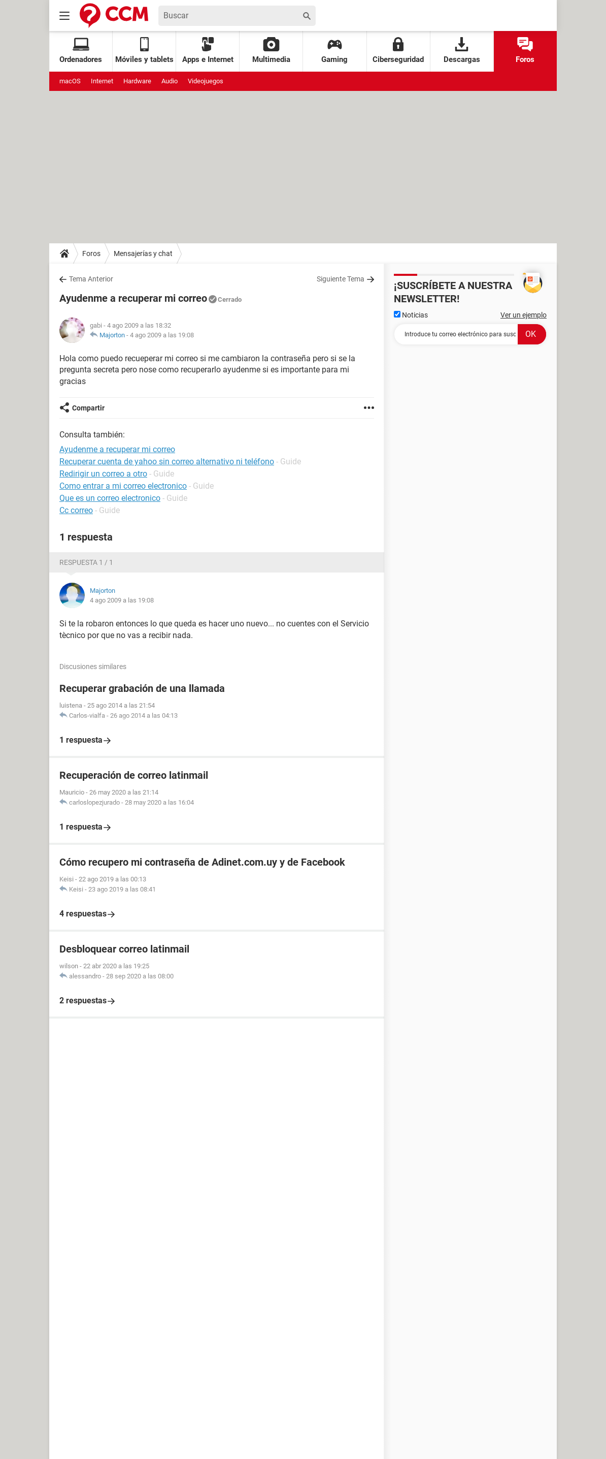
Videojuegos (205, 81)
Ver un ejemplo (523, 315)
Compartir (88, 408)
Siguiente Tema (340, 279)
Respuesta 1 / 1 (86, 562)
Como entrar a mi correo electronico (123, 486)
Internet (102, 81)
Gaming (334, 50)
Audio (169, 81)
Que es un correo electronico (109, 498)
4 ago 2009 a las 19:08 (162, 335)
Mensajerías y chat (143, 253)
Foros (525, 50)
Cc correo (76, 510)
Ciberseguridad (398, 50)
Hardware (137, 81)
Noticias (411, 315)
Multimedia (271, 50)
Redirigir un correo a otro (103, 474)
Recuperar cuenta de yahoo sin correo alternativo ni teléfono (166, 461)
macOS (70, 81)
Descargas (462, 50)
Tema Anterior (91, 279)
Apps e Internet (207, 50)
